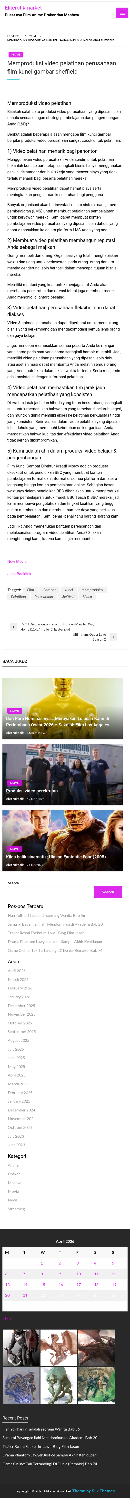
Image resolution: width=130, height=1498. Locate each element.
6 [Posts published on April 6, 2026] (6, 1273)
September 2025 (22, 1031)
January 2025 (19, 1101)
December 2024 (21, 1110)
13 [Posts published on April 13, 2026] (7, 1284)
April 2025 (17, 1075)
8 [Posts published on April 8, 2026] (42, 1273)
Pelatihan (18, 596)
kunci (68, 589)
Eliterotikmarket (23, 8)
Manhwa (15, 1182)
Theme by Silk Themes (93, 1490)
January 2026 (19, 996)
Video (87, 596)
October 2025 (20, 1023)
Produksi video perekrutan (32, 790)
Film (30, 589)
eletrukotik (15, 733)
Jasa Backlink (19, 574)
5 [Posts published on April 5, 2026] (113, 1263)
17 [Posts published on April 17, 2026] (78, 1284)
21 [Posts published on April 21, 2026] (25, 1295)
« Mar (7, 1318)
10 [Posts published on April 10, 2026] (78, 1273)
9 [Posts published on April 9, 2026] (60, 1273)
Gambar (49, 589)
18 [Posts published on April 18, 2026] (96, 1284)
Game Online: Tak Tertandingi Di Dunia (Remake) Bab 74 (55, 950)
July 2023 (16, 1136)
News (13, 1200)
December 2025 (21, 1005)
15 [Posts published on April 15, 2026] (43, 1284)
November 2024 (22, 1118)
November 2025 (22, 1014)
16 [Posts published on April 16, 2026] (61, 1284)
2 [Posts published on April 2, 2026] (60, 1263)
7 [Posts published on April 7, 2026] (24, 1273)
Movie (33, 35)
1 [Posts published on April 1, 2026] (42, 1263)
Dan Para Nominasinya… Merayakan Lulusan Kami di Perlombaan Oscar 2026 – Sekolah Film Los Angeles (57, 721)
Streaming (16, 1208)
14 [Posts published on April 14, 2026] (25, 1284)
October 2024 (20, 1127)
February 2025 (20, 1092)
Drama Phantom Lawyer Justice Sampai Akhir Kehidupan (55, 941)
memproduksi (92, 589)
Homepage (14, 35)
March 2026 (18, 979)
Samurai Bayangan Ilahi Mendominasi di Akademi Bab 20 (55, 924)
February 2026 (20, 988)
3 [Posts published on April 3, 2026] (77, 1263)
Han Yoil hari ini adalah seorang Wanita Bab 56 (46, 915)
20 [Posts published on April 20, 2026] (7, 1295)
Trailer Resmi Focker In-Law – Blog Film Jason (46, 932)
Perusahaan (43, 596)
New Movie (17, 561)
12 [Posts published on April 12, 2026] (114, 1273)
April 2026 (17, 970)
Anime (13, 1165)
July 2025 (16, 1049)
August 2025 (18, 1040)
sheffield (67, 596)
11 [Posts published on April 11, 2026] (96, 1273)
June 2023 (16, 1144)
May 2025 (16, 1066)
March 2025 (18, 1083)
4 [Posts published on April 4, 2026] (95, 1263)
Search (13, 883)
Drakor (14, 1173)
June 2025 (16, 1057)
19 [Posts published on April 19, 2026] (114, 1284)
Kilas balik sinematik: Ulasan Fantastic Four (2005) (56, 856)
